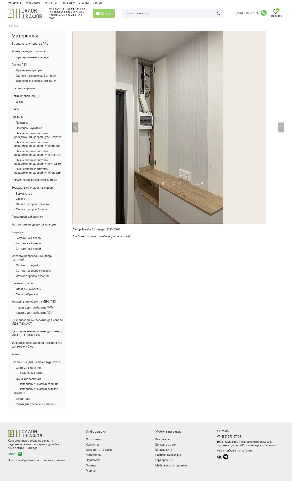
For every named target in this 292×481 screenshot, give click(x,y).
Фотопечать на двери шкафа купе (34, 224)
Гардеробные (164, 460)
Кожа (15, 354)
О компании (33, 2)
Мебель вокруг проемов (171, 465)
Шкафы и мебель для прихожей (109, 236)
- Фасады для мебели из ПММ (33, 307)
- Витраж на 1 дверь (27, 238)
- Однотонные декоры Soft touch (35, 75)
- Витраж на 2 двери (27, 243)
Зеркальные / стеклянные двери (33, 187)
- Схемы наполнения (27, 379)
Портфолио (68, 2)
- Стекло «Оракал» (26, 294)
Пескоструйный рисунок (27, 216)
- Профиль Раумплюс (28, 128)
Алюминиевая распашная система (34, 179)
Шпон (15, 109)
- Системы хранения (27, 367)
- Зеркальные (23, 193)
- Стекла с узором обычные (32, 204)
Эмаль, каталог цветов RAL (30, 43)
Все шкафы (162, 439)
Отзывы (84, 2)
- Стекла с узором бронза (30, 209)
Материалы (15, 2)
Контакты (50, 2)
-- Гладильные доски (29, 372)
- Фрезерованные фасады (31, 57)
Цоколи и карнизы (23, 88)
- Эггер (19, 101)
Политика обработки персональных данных (36, 460)
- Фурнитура (22, 398)
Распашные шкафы (168, 455)
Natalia (86, 229)
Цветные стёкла (22, 283)
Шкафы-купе (163, 449)
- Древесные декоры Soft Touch (35, 80)
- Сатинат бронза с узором (31, 276)
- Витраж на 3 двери (27, 248)
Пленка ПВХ (19, 64)
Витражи (17, 232)
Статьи (97, 2)
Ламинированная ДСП (26, 96)
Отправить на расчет (100, 449)
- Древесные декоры (28, 70)
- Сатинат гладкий (26, 265)
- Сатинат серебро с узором (32, 270)
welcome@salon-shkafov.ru (234, 450)
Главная (91, 470)
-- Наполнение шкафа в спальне (37, 384)
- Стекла (19, 198)
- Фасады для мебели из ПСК (33, 312)
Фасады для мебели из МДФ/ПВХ (34, 301)
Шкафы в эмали (165, 444)
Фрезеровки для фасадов (29, 51)
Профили (18, 117)
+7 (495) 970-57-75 (244, 13)
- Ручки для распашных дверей (34, 404)
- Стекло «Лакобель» (27, 289)
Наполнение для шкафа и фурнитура (36, 362)
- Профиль (21, 122)
